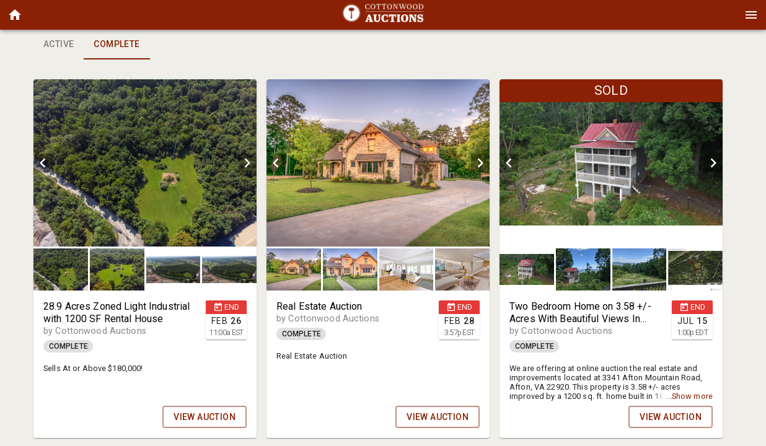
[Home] (15, 15)
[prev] (42, 163)
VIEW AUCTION (204, 417)
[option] (145, 163)
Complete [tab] (116, 44)
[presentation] (383, 15)
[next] (247, 163)
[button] (15, 15)
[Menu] (751, 15)
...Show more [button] (689, 396)
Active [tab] (58, 44)
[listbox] (145, 163)
